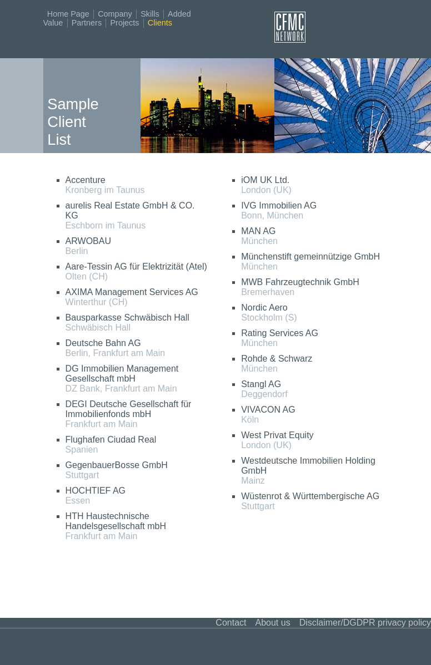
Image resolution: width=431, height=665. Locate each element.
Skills (150, 13)
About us (272, 622)
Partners (87, 22)
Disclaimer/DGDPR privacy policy (365, 622)
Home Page (68, 13)
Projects (124, 22)
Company (115, 13)
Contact (231, 622)
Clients (160, 22)
